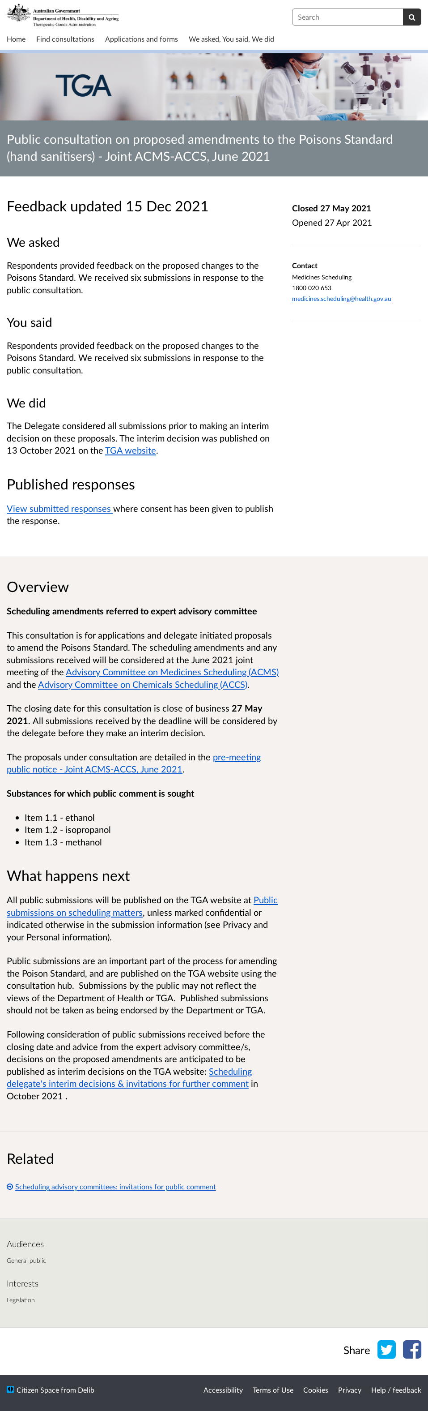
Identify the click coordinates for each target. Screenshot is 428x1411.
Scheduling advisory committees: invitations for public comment (111, 1186)
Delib (86, 1389)
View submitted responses (60, 508)
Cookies (315, 1389)
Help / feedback (396, 1389)
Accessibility (223, 1389)
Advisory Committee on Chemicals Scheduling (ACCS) (142, 684)
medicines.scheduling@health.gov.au (341, 298)
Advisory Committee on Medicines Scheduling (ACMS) (172, 671)
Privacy (349, 1389)
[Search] (412, 17)
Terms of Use (273, 1389)
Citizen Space (38, 1389)
